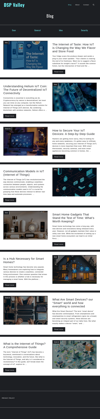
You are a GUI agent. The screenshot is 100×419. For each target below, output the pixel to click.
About (77, 5)
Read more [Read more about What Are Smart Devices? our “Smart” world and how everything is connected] (58, 329)
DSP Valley (14, 4)
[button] (93, 5)
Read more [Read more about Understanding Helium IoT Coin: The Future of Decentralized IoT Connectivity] (9, 116)
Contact (86, 5)
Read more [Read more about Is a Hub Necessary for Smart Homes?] (9, 285)
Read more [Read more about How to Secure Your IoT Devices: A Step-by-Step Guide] (58, 157)
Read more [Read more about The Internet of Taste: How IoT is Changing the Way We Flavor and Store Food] (58, 72)
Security (84, 30)
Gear (14, 30)
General (37, 30)
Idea (61, 30)
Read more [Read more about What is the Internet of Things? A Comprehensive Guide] (9, 370)
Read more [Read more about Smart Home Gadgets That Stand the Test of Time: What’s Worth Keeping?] (58, 244)
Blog (69, 5)
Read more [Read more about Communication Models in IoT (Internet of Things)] (9, 200)
